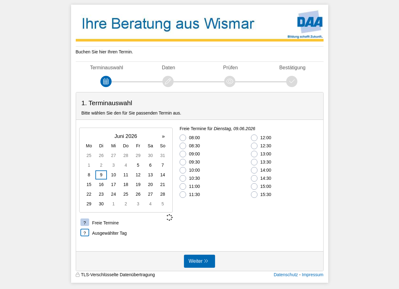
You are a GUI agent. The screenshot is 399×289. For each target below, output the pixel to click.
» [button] (163, 136)
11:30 (190, 194)
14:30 (261, 178)
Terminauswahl (106, 67)
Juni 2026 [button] (125, 136)
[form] (200, 181)
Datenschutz (286, 274)
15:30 (261, 194)
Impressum (312, 274)
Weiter (196, 261)
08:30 (190, 146)
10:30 (190, 178)
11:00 (190, 186)
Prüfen (230, 67)
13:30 (261, 162)
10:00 (190, 170)
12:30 (261, 146)
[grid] (126, 170)
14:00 (261, 170)
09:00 (190, 154)
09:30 (190, 162)
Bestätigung (292, 67)
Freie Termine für (217, 128)
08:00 (190, 138)
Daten (168, 67)
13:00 (261, 154)
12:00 (261, 138)
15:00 (261, 186)
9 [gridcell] (101, 174)
